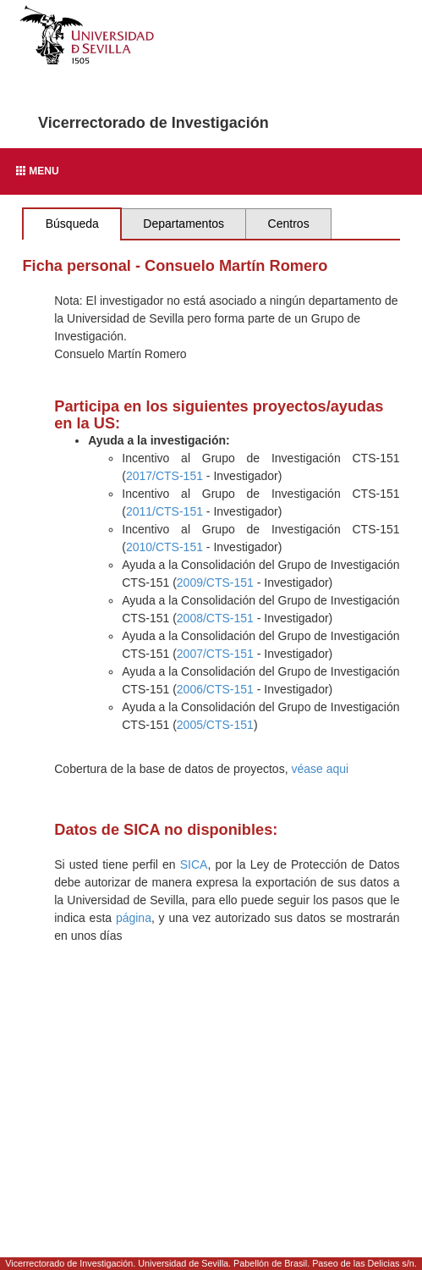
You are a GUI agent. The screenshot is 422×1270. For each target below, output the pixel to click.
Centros (289, 223)
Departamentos (183, 223)
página (133, 918)
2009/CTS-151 (215, 582)
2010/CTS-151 (164, 547)
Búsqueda (72, 223)
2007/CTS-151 (215, 653)
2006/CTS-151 (215, 689)
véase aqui (319, 769)
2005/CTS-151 (215, 725)
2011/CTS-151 (164, 511)
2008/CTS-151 (215, 618)
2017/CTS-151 (164, 476)
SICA (194, 864)
